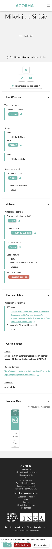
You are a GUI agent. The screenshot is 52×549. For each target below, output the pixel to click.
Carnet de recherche (26, 505)
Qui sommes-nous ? (26, 496)
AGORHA (25, 5)
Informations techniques (26, 472)
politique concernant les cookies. (16, 542)
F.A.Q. (26, 477)
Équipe (26, 502)
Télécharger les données (25, 85)
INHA (26, 499)
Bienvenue (26, 469)
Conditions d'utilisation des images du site (26, 57)
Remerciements (26, 475)
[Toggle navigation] (49, 5)
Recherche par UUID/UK (26, 488)
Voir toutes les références (39, 407)
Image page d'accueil (26, 486)
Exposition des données (26, 483)
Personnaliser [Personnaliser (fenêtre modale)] (41, 545)
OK (7, 545)
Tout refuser (22, 545)
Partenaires (26, 508)
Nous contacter (26, 480)
